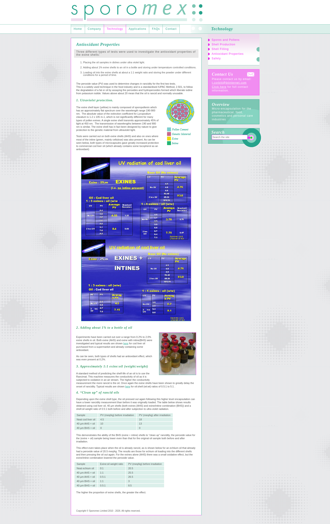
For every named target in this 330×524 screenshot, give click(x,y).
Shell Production (223, 44)
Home (78, 28)
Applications (137, 28)
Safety (216, 58)
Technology (115, 28)
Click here (219, 86)
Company (94, 28)
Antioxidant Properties (228, 53)
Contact (170, 28)
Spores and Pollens (226, 39)
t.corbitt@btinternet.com (229, 82)
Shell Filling (220, 49)
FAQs (156, 28)
